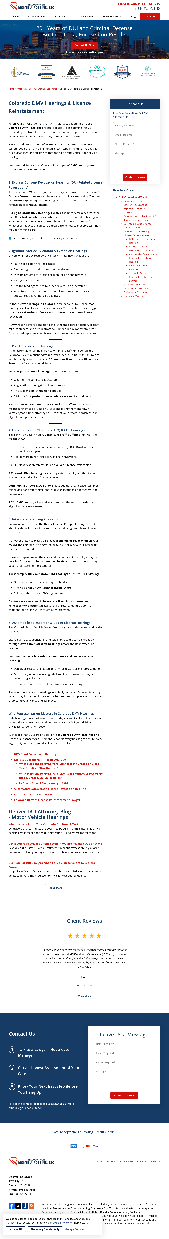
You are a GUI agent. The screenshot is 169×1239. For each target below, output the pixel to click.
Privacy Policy (126, 1161)
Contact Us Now (84, 45)
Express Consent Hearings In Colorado (40, 759)
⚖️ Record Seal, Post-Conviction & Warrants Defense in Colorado (136, 288)
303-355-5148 (147, 8)
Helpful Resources (112, 16)
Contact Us (150, 16)
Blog (133, 16)
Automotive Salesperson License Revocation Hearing (50, 789)
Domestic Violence (134, 296)
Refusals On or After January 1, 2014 (43, 783)
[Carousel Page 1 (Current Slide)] (78, 985)
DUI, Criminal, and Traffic (45, 89)
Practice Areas (62, 16)
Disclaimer (111, 1161)
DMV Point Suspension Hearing (35, 754)
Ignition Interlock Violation (33, 794)
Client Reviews (86, 16)
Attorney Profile (36, 16)
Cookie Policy (61, 1222)
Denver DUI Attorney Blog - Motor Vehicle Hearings (40, 814)
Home (16, 16)
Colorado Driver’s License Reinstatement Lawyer (47, 800)
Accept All (16, 1229)
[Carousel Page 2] (84, 985)
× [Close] (99, 1216)
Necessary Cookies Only (45, 1229)
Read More (55, 887)
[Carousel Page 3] (91, 985)
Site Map (141, 1161)
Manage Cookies (74, 1229)
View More (84, 996)
